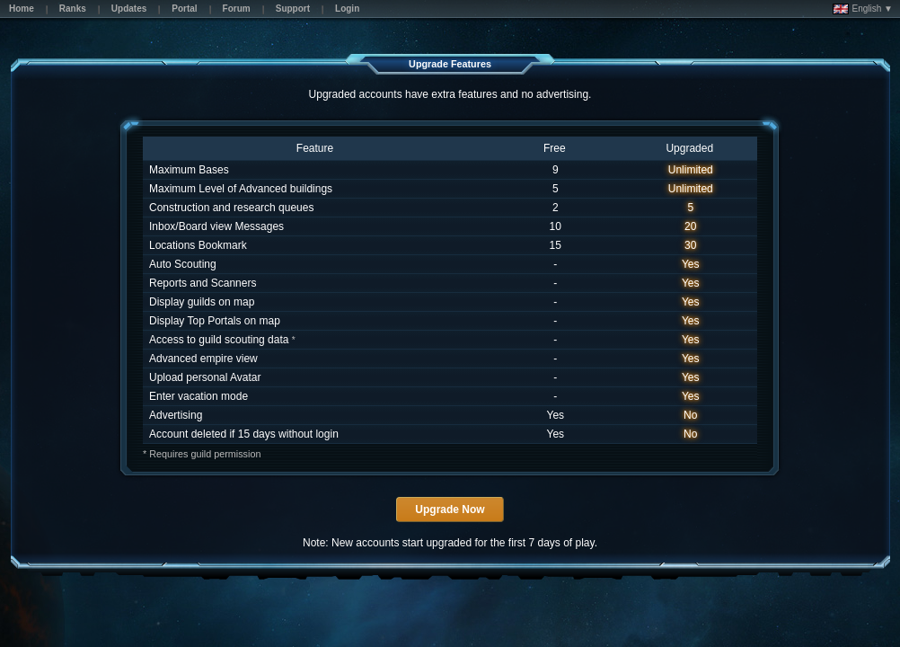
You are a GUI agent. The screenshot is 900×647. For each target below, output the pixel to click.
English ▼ (863, 9)
